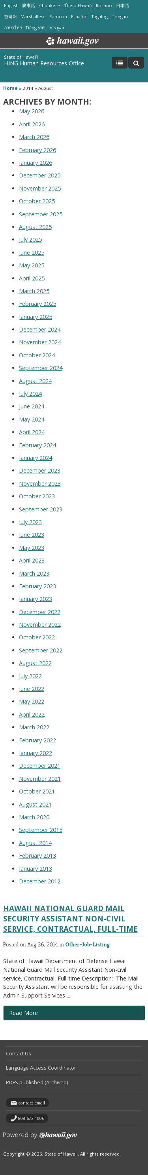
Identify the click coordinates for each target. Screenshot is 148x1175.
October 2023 (37, 496)
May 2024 (31, 419)
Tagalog (99, 16)
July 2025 (30, 239)
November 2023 (40, 483)
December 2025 (39, 175)
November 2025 (40, 188)
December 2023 (39, 470)
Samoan (58, 16)
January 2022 (35, 753)
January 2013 (35, 868)
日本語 (122, 5)
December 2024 (39, 329)
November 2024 (40, 342)
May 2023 (31, 547)
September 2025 (40, 214)
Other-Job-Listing (87, 944)
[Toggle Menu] (119, 63)
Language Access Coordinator (41, 1067)
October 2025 (37, 201)
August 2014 (35, 843)
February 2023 (37, 586)
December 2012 (39, 881)
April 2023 (32, 560)
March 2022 (34, 727)
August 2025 (35, 227)
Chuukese (49, 5)
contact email (31, 1103)
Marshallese (33, 16)
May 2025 (31, 265)
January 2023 (35, 599)
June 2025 (31, 252)
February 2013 (37, 855)
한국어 (10, 16)
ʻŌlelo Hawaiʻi (78, 5)
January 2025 (35, 316)
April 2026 (32, 124)
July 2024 (30, 393)
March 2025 (34, 291)
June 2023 (31, 534)
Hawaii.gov (71, 41)
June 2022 (31, 688)
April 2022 (32, 714)
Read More (39, 1014)
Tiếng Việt (35, 28)
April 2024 (32, 432)
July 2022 (30, 676)
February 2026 (37, 150)
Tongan (120, 16)
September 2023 (40, 509)
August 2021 (35, 804)
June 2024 (31, 406)
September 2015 (40, 830)
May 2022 (31, 701)
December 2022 (39, 612)
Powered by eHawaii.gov (40, 1138)
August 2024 (35, 381)
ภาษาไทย (13, 28)
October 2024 (37, 355)
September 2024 (40, 368)
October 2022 (37, 637)
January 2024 (35, 458)
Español (79, 16)
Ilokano (104, 5)
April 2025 (32, 278)
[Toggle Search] (136, 63)
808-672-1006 (31, 1118)
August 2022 (35, 663)
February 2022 (37, 740)
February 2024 (37, 445)
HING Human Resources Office (44, 63)
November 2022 (40, 624)
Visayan (58, 28)
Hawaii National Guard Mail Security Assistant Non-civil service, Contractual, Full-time (70, 918)
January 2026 (35, 162)
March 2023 (34, 573)
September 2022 (40, 650)
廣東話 (28, 5)
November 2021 (40, 778)
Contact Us (18, 1053)
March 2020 (34, 817)
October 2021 (37, 791)
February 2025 (37, 303)
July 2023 (30, 522)
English (11, 5)
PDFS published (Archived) (37, 1082)
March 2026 (34, 137)
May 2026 (31, 111)
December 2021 (39, 765)
